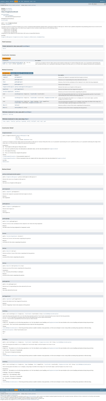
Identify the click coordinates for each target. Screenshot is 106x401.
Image (31, 101)
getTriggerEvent (19, 89)
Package (12, 1)
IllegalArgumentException (9, 156)
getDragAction (18, 79)
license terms (18, 399)
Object (4, 105)
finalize (13, 121)
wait (38, 121)
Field (10, 5)
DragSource (5, 84)
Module (7, 1)
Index (31, 1)
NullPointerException (8, 329)
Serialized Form (40, 37)
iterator (17, 91)
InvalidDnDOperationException (50, 313)
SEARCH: (90, 4)
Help (34, 1)
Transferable (33, 93)
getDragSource (18, 84)
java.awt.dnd (9, 9)
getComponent (18, 77)
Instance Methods (16, 73)
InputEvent (19, 63)
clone (4, 121)
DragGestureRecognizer (17, 62)
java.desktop (9, 8)
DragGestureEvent (7, 62)
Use (19, 1)
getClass (18, 121)
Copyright (2, 398)
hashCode (24, 121)
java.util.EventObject (8, 15)
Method (18, 5)
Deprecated (26, 1)
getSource (5, 114)
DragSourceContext (54, 322)
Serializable (4, 20)
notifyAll (33, 121)
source (4, 48)
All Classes (3, 3)
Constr (13, 5)
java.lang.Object (5, 14)
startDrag (17, 93)
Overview (2, 1)
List (10, 63)
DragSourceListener (50, 97)
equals (8, 121)
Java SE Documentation (31, 396)
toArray (16, 105)
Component (5, 77)
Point (4, 63)
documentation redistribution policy (31, 399)
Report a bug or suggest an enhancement (9, 395)
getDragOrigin (18, 81)
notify (28, 121)
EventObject (9, 24)
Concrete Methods (27, 73)
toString (11, 114)
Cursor (21, 93)
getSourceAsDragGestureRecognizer (23, 86)
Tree (22, 1)
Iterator (5, 91)
